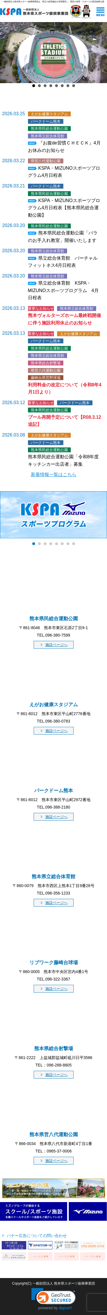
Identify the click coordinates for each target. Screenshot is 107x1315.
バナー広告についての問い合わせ (37, 1235)
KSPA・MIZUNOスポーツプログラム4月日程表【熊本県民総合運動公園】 (64, 208)
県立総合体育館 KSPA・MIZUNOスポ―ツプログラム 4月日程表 (63, 290)
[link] (53, 1299)
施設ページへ (56, 645)
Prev (7, 52)
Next (99, 52)
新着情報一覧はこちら (53, 474)
